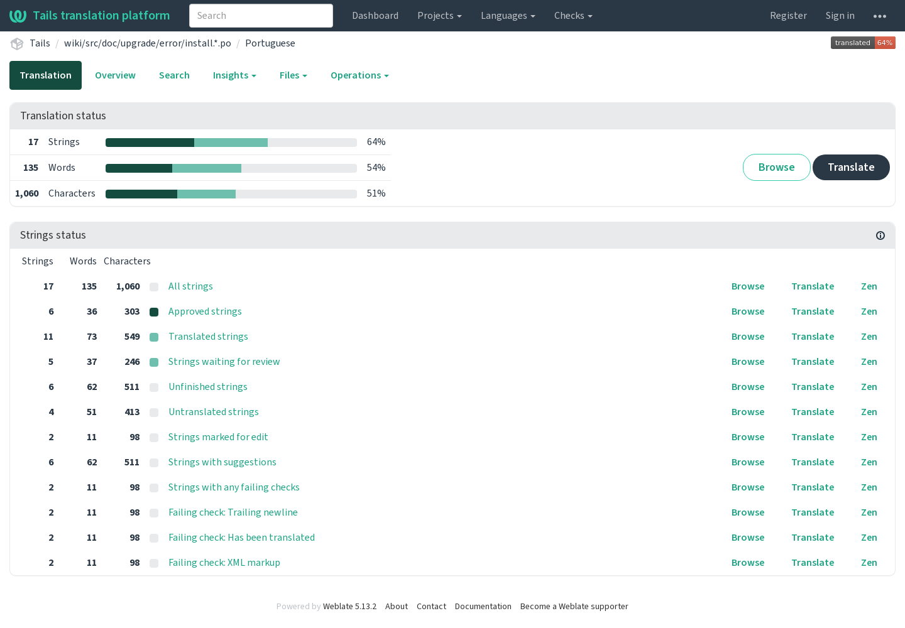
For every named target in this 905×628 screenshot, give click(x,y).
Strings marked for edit (218, 437)
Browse (777, 167)
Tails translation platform (89, 15)
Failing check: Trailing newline (233, 512)
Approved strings (205, 311)
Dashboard (375, 16)
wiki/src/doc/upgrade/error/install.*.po (147, 43)
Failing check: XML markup (224, 563)
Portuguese (270, 43)
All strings (190, 286)
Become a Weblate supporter (574, 606)
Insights (234, 75)
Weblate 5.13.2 (349, 606)
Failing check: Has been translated (241, 537)
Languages (508, 16)
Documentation (483, 606)
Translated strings (208, 337)
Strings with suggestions (222, 462)
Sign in (840, 16)
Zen (869, 286)
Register (788, 16)
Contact (431, 606)
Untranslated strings (213, 412)
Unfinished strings (208, 387)
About (396, 606)
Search (174, 75)
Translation (45, 75)
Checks (573, 16)
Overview (115, 75)
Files (293, 75)
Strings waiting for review (224, 362)
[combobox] (261, 16)
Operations (360, 75)
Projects (439, 16)
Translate (851, 167)
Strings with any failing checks (234, 487)
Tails (40, 43)
